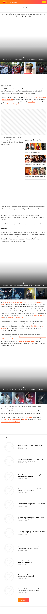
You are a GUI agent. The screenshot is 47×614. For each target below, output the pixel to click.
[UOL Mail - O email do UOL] (38, 2)
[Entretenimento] (13, 2)
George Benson (17, 104)
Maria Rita (29, 417)
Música (23, 7)
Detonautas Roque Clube (27, 341)
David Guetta (7, 419)
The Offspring (35, 326)
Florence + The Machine (15, 317)
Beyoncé (24, 419)
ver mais (23, 600)
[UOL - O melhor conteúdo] (5, 2)
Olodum (9, 104)
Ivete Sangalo (16, 419)
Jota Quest (29, 97)
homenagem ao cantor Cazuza (10, 422)
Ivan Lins (27, 104)
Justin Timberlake (7, 99)
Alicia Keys (42, 97)
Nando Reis (31, 102)
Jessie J (35, 97)
